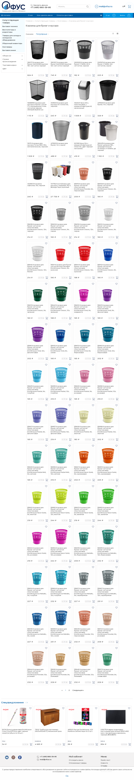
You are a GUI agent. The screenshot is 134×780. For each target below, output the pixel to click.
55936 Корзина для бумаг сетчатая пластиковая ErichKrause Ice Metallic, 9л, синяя (36, 632)
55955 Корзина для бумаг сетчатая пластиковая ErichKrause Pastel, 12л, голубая (60, 389)
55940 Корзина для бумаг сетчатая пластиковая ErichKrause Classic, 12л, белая (37, 268)
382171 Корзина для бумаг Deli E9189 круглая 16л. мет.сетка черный (37, 64)
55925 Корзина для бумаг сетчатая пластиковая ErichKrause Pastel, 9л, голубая (36, 389)
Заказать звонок (39, 5)
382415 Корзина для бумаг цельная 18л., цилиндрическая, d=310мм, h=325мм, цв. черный (107, 147)
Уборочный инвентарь (12, 43)
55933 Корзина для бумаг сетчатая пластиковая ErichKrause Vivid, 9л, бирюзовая (82, 349)
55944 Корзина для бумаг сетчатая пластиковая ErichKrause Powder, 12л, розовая (37, 673)
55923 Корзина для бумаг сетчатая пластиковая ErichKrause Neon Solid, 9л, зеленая (83, 511)
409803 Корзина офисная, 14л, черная (36, 184)
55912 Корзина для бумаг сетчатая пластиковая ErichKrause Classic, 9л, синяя (107, 268)
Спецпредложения (12, 702)
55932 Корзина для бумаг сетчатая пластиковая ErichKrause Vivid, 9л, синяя (59, 349)
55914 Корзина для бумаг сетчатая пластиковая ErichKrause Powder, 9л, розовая (107, 632)
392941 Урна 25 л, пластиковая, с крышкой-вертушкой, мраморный (83, 105)
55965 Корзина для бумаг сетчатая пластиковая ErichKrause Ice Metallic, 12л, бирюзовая (107, 551)
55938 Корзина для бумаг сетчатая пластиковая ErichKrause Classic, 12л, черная (37, 227)
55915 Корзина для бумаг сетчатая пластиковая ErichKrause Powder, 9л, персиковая (83, 187)
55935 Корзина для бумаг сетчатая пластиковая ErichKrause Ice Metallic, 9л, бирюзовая (83, 551)
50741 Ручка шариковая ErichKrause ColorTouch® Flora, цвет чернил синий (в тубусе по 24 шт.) (17, 731)
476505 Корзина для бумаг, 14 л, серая (59, 144)
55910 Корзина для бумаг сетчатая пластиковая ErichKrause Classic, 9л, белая (107, 227)
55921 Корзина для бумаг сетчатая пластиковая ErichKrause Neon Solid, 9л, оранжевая (83, 470)
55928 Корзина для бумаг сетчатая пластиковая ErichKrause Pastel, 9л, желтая (83, 430)
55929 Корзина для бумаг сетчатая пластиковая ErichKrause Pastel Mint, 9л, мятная (36, 470)
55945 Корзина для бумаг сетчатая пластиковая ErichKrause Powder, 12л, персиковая (84, 632)
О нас (30, 15)
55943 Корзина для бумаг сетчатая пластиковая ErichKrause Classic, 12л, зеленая (60, 308)
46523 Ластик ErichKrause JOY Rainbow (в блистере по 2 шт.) (80, 730)
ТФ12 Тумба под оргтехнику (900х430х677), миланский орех (48, 730)
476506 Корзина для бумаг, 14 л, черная (106, 103)
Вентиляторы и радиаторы (9, 31)
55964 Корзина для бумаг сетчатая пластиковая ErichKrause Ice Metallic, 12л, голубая (60, 592)
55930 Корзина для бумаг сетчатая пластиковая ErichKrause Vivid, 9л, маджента (82, 308)
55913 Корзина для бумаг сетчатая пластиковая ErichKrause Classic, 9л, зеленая (36, 308)
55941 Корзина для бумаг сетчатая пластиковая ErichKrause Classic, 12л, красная (83, 268)
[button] (101, 15)
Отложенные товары (77, 763)
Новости (104, 763)
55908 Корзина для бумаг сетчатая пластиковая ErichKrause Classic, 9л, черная (107, 187)
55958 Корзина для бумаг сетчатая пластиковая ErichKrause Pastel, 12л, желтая (107, 430)
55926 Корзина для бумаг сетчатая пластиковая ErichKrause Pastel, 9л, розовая (83, 389)
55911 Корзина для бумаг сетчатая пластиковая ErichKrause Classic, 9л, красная (61, 267)
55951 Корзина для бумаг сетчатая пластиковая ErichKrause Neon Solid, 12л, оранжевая (107, 470)
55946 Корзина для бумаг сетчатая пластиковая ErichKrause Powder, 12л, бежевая (84, 673)
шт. (110, 15)
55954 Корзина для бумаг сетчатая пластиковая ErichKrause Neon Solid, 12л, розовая (60, 551)
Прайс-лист (105, 760)
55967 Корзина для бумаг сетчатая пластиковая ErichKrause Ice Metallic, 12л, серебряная (107, 592)
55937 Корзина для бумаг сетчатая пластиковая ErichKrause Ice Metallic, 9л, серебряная (83, 592)
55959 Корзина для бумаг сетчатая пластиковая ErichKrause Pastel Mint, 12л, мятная (60, 470)
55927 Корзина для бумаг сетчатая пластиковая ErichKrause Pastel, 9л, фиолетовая (36, 430)
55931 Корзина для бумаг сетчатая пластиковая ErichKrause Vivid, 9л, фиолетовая (106, 308)
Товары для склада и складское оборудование (11, 38)
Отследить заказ (76, 760)
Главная (29, 21)
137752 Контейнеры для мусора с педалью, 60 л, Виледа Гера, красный (61, 185)
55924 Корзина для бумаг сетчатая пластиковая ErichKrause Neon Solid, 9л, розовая (36, 551)
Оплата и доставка (65, 15)
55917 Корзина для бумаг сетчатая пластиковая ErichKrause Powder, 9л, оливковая (107, 673)
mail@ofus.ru (105, 6)
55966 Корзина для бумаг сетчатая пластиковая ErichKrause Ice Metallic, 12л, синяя (60, 632)
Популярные (41, 34)
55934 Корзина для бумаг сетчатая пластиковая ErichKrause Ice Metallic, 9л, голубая (36, 592)
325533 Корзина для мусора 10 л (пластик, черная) (60, 104)
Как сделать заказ (44, 15)
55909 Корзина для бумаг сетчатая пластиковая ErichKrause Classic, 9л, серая (60, 227)
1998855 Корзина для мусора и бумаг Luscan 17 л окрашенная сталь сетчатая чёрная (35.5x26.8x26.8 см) (37, 106)
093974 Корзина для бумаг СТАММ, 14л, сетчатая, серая (106, 64)
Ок (67, 776)
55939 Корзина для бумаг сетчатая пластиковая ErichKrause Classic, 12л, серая (83, 227)
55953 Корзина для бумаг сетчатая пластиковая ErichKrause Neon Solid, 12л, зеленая (107, 511)
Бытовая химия (9, 50)
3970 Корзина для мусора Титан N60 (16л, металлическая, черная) (37, 145)
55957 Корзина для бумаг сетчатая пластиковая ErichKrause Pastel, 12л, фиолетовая (60, 430)
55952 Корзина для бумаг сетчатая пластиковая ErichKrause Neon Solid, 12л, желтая (60, 511)
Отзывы (104, 766)
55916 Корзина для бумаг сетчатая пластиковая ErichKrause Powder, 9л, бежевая (60, 673)
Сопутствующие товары (10, 21)
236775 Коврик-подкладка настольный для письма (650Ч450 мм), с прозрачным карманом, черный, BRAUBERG (115, 732)
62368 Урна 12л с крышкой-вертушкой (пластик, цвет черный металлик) (83, 146)
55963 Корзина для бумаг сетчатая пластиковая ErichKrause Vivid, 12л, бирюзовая (106, 349)
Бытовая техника (10, 26)
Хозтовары (7, 47)
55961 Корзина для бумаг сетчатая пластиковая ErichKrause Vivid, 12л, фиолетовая (36, 349)
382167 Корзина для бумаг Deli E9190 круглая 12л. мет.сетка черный (61, 64)
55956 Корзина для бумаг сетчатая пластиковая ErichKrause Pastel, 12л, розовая (107, 389)
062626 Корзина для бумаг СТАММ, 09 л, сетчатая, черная (83, 64)
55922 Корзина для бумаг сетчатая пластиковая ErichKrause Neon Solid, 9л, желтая (36, 511)
